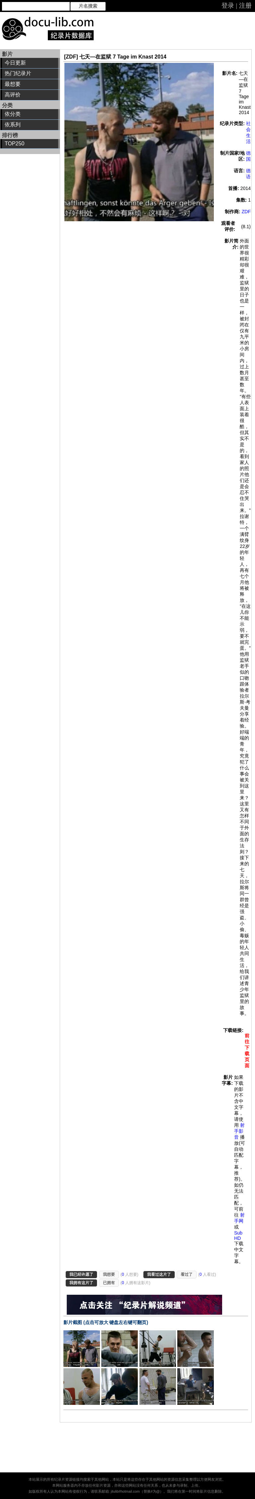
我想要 (109, 1274)
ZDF (246, 211)
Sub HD (238, 1235)
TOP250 (14, 143)
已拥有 (109, 1282)
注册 (245, 5)
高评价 (13, 94)
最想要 (13, 84)
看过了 (187, 1274)
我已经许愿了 (81, 1274)
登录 (227, 5)
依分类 (13, 114)
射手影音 (239, 1131)
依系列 (13, 124)
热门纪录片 (18, 73)
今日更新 (15, 63)
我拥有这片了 (81, 1282)
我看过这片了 (159, 1274)
